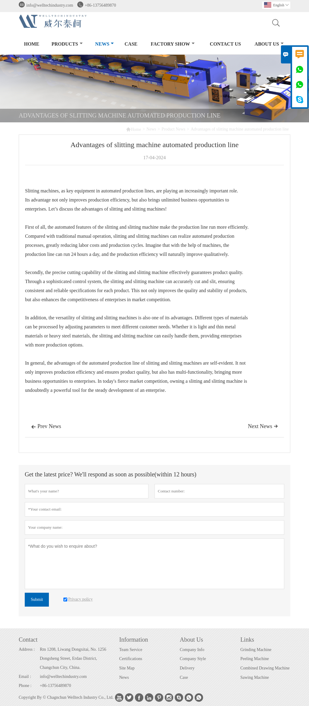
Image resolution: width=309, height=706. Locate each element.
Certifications (130, 658)
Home (31, 44)
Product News (173, 129)
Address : (27, 649)
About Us (269, 44)
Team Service (130, 649)
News (104, 44)
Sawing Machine (254, 677)
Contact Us (225, 44)
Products (67, 44)
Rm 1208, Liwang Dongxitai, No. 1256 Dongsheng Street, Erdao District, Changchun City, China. (73, 658)
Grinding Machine (255, 649)
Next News (263, 426)
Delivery (187, 668)
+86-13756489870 (100, 5)
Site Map (127, 668)
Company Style (193, 658)
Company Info (192, 649)
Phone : (25, 685)
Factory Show (173, 44)
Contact (28, 639)
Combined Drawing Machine (264, 668)
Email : (25, 676)
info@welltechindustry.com (49, 5)
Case (131, 44)
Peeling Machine (254, 658)
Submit (37, 599)
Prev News (46, 427)
